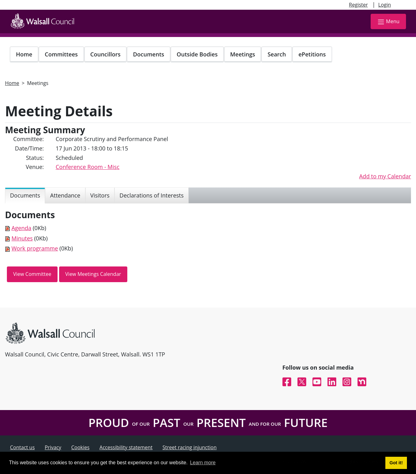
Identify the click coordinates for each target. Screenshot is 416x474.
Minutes (22, 238)
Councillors (105, 54)
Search (276, 54)
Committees (61, 54)
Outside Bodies (197, 54)
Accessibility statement (126, 447)
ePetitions (312, 54)
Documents (148, 54)
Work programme (35, 248)
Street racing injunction (190, 447)
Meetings (242, 54)
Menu (388, 22)
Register (358, 4)
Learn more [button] (203, 462)
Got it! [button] (396, 462)
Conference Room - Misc (87, 167)
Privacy (53, 447)
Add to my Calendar (385, 176)
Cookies (80, 447)
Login (384, 4)
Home (24, 54)
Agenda (21, 228)
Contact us (22, 447)
